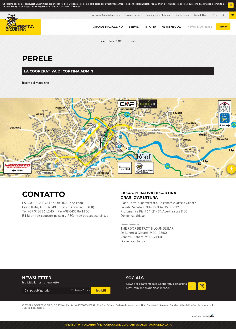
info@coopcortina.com (48, 215)
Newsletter (36, 277)
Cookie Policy (9, 6)
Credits (101, 305)
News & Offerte (199, 26)
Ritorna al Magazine (35, 82)
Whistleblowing (188, 305)
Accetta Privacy (82, 290)
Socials (135, 277)
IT (213, 15)
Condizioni (152, 305)
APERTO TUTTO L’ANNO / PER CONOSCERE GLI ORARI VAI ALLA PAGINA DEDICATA (118, 324)
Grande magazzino (108, 26)
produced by (203, 315)
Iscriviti (101, 290)
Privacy (110, 305)
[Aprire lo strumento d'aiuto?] (231, 169)
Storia (150, 26)
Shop (223, 26)
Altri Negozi (172, 26)
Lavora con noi (205, 305)
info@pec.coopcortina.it (91, 215)
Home (103, 41)
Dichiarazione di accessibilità (130, 305)
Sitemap (163, 305)
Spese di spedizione (34, 307)
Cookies (174, 305)
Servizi (134, 26)
